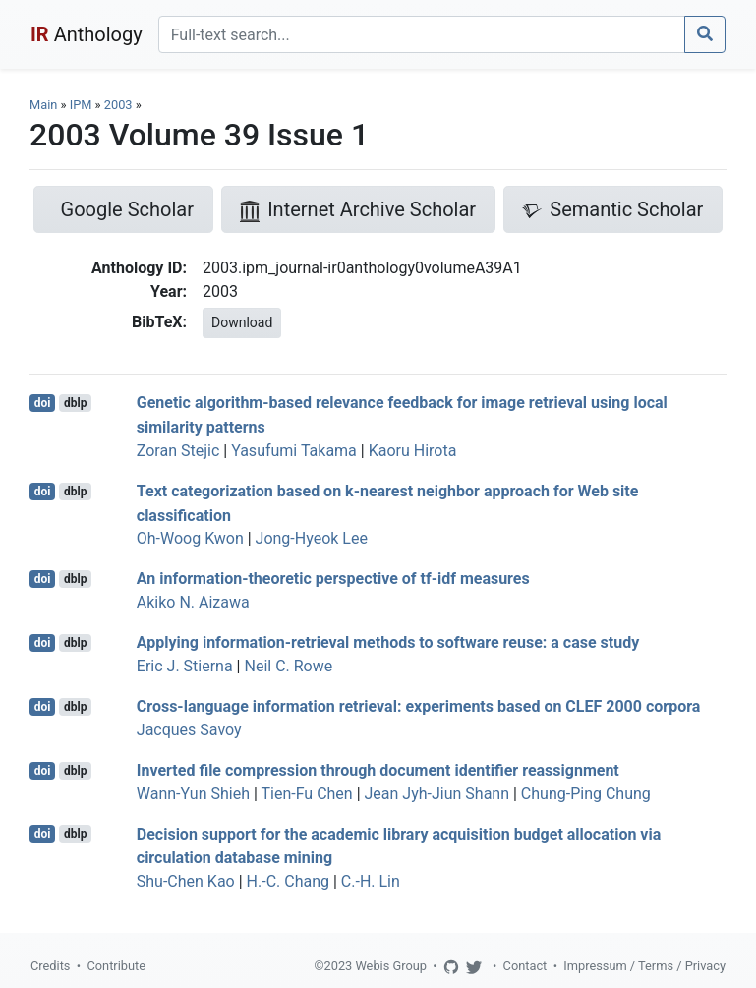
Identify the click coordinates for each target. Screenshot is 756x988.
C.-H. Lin (370, 881)
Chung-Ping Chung (586, 794)
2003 (118, 104)
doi (42, 403)
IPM (81, 104)
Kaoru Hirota (413, 450)
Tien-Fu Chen (307, 794)
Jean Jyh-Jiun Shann (437, 794)
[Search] (421, 34)
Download (241, 322)
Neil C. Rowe (288, 666)
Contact (525, 966)
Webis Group (391, 966)
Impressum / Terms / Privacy (644, 966)
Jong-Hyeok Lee (312, 538)
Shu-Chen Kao (186, 881)
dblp (75, 403)
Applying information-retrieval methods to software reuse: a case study (388, 642)
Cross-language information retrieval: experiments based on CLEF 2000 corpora (419, 706)
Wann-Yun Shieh (193, 794)
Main (43, 104)
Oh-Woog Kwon (190, 538)
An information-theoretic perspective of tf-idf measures (333, 578)
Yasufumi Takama (294, 450)
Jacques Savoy (189, 730)
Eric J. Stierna (185, 666)
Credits (50, 966)
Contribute (116, 966)
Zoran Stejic (178, 450)
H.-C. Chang (288, 881)
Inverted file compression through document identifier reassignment (378, 770)
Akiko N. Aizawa (193, 602)
